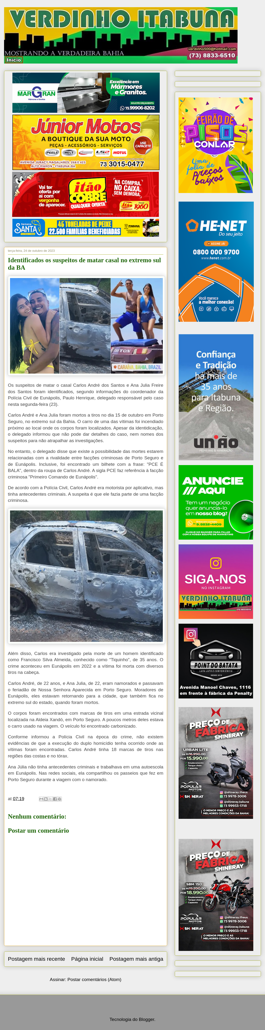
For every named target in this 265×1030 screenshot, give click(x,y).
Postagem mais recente (36, 959)
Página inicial (87, 959)
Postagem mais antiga (136, 959)
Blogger (146, 1019)
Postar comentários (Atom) (94, 979)
